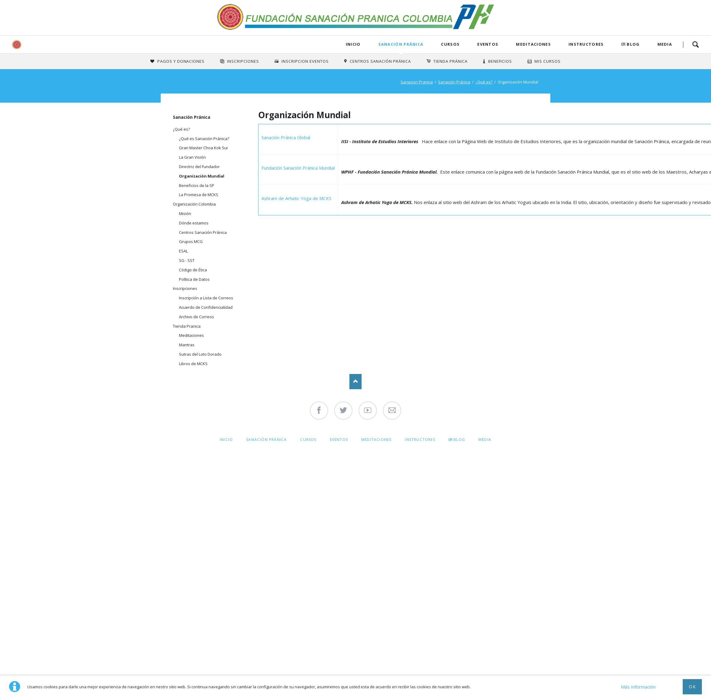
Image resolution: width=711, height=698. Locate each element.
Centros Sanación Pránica (380, 61)
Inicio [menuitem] (226, 439)
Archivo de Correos (196, 316)
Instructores (586, 44)
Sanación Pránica (401, 44)
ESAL (183, 251)
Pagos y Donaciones (181, 61)
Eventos (487, 44)
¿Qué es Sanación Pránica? (204, 138)
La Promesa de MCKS (198, 194)
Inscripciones (185, 288)
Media (664, 44)
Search (695, 44)
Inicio (353, 44)
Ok (692, 686)
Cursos (450, 44)
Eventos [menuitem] (339, 439)
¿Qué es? (483, 82)
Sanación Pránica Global (285, 137)
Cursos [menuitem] (308, 439)
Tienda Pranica (187, 326)
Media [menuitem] (484, 439)
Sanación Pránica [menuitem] (266, 439)
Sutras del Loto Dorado (200, 354)
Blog (633, 44)
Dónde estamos (193, 223)
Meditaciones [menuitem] (376, 439)
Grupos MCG (191, 241)
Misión (185, 213)
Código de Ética (193, 270)
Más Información (638, 687)
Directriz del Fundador (199, 166)
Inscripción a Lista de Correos (206, 298)
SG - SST (186, 260)
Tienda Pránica (450, 61)
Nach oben (355, 381)
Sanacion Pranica (417, 82)
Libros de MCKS (193, 363)
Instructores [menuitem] (420, 439)
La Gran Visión (192, 157)
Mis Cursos (547, 61)
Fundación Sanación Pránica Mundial (298, 168)
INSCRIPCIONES (243, 61)
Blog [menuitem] (459, 439)
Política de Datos (194, 279)
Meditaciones (533, 44)
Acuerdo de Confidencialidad (206, 307)
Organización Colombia (194, 204)
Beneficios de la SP (196, 185)
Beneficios (500, 61)
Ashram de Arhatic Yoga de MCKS (296, 198)
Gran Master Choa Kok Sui (203, 147)
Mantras (186, 344)
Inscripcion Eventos (305, 61)
